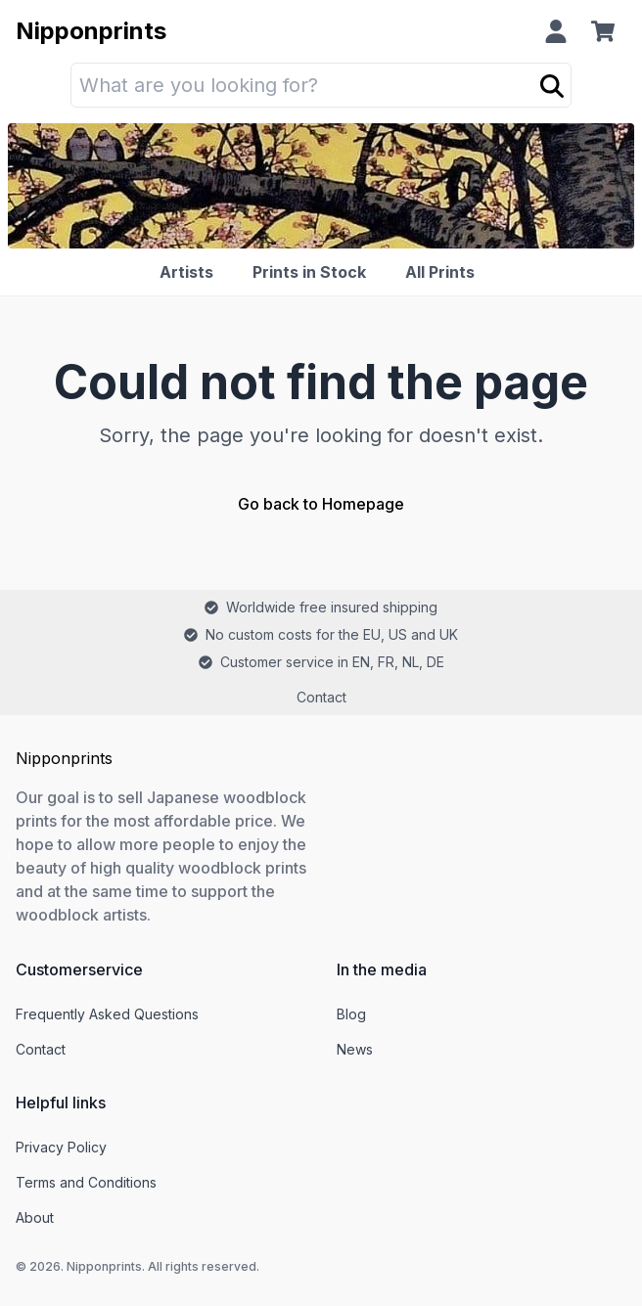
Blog (351, 1014)
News (355, 1049)
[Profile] (556, 31)
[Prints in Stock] (313, 272)
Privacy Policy (61, 1147)
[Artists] (190, 272)
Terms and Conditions (86, 1182)
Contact (321, 697)
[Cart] (606, 31)
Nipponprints (91, 31)
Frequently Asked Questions (107, 1014)
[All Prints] (443, 272)
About (35, 1217)
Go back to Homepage (321, 504)
